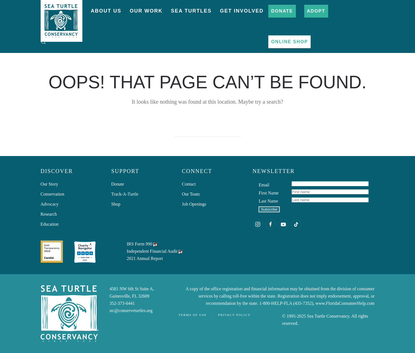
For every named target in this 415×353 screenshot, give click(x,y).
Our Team (191, 194)
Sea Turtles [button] (191, 11)
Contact (189, 184)
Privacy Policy (234, 315)
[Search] (207, 131)
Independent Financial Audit (152, 251)
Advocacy (50, 204)
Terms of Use (193, 315)
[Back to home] (61, 18)
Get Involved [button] (242, 11)
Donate (282, 11)
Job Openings (194, 204)
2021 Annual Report (145, 258)
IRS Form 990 (140, 244)
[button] (43, 42)
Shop (116, 204)
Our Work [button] (146, 11)
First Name (269, 193)
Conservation (52, 194)
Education (50, 224)
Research (49, 214)
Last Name (268, 201)
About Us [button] (106, 11)
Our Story (49, 184)
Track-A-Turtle (124, 194)
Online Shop (289, 41)
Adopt (316, 11)
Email (264, 184)
